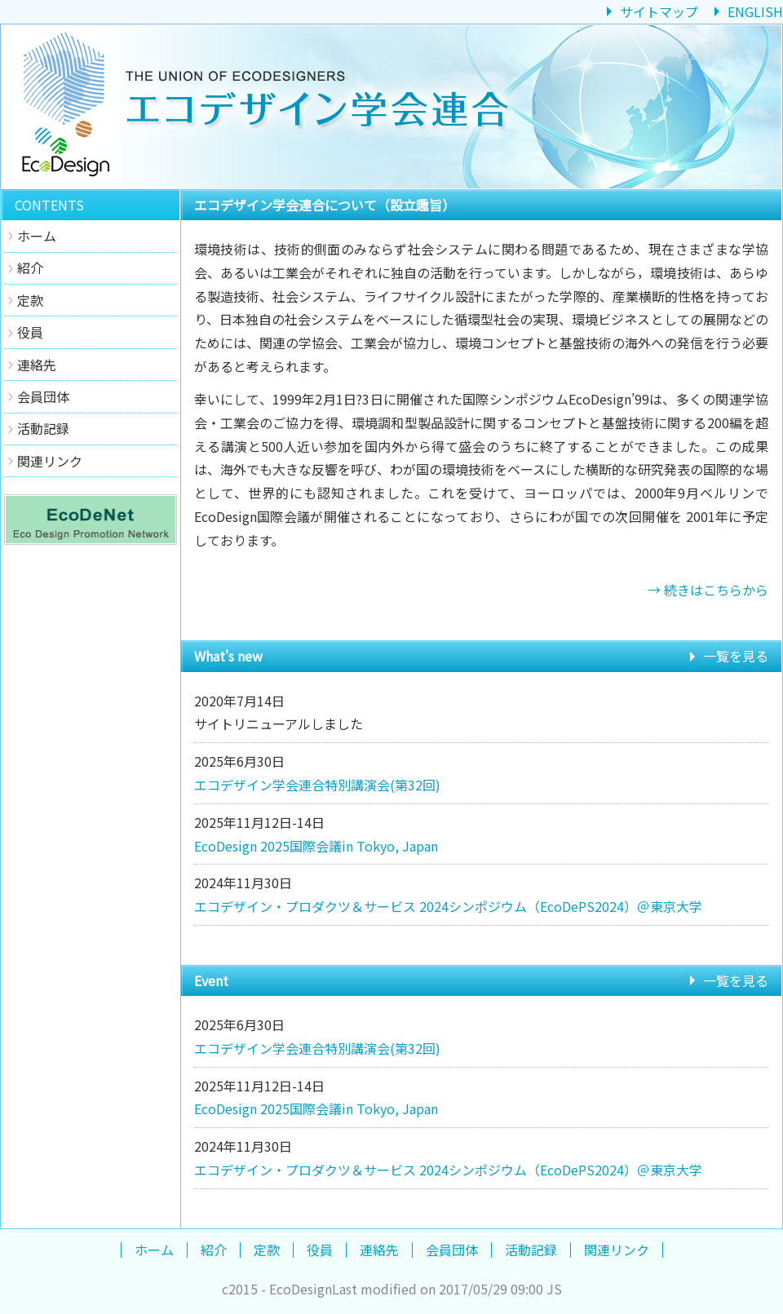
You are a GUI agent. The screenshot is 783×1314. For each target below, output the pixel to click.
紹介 (30, 267)
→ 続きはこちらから (708, 589)
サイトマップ (659, 11)
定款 (30, 300)
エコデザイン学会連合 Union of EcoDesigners (391, 106)
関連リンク (49, 461)
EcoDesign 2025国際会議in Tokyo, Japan (316, 846)
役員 (30, 332)
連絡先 (36, 364)
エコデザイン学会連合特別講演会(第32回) (317, 784)
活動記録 (43, 428)
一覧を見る (735, 656)
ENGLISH (755, 11)
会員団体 (43, 396)
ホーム (36, 236)
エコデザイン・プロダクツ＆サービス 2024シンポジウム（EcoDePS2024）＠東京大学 (448, 906)
